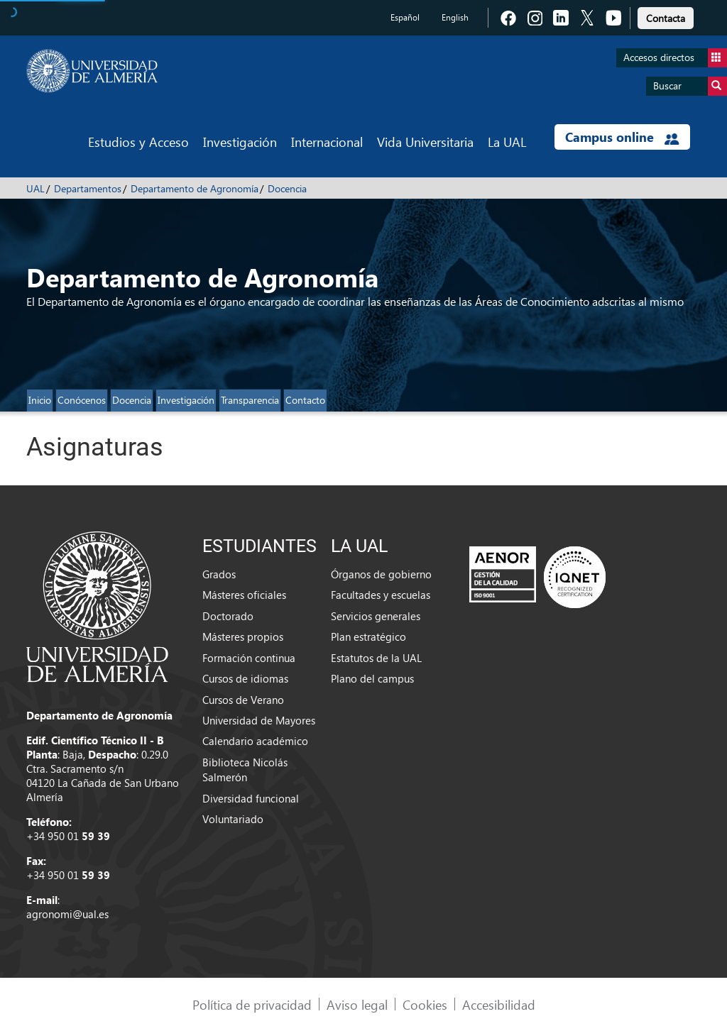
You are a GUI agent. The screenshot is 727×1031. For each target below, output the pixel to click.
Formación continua (248, 658)
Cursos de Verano (243, 700)
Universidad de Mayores (258, 720)
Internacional (327, 141)
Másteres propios (242, 636)
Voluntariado (232, 819)
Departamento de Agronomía (194, 188)
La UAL (507, 141)
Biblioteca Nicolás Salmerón (245, 769)
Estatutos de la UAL (376, 658)
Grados (219, 574)
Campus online (622, 136)
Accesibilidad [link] (498, 1004)
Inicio (39, 400)
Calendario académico (255, 741)
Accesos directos (675, 57)
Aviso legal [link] (357, 1004)
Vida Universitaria (425, 141)
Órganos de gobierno (381, 574)
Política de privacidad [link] (252, 1004)
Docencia (287, 188)
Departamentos (87, 188)
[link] (666, 16)
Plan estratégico (368, 636)
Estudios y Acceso (138, 141)
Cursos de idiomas (245, 678)
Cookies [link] (425, 1004)
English (455, 17)
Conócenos (82, 400)
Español (405, 17)
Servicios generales (375, 616)
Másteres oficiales (244, 595)
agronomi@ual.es (67, 914)
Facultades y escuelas (380, 595)
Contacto (305, 400)
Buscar (690, 86)
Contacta (665, 18)
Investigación (240, 141)
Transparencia (250, 400)
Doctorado (227, 616)
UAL (35, 188)
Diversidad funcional (250, 798)
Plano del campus (372, 678)
